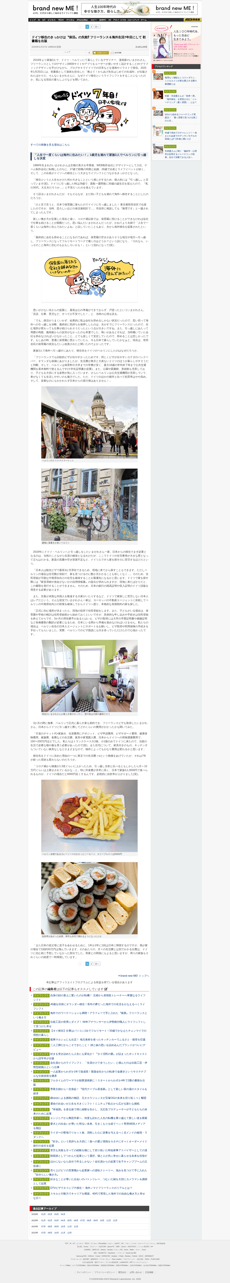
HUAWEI (87, 1250)
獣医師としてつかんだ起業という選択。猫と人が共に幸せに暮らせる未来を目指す (98, 1155)
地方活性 (140, 1259)
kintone (103, 1250)
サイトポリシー (84, 1272)
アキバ (116, 20)
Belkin (132, 1250)
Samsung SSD (81, 1256)
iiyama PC (110, 1247)
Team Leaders (116, 1259)
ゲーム (144, 20)
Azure (126, 1250)
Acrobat (110, 1250)
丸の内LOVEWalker (150, 1265)
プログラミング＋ (129, 1259)
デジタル (70, 20)
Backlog (127, 1256)
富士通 (79, 1247)
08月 (89, 1220)
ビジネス (52, 20)
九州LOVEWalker (136, 1265)
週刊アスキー (99, 1262)
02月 (50, 1214)
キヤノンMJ (118, 1250)
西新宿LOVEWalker (107, 1265)
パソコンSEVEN (143, 1247)
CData (121, 1256)
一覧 (88, 53)
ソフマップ (120, 1253)
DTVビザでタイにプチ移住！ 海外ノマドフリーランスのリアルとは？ (91, 1187)
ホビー (94, 20)
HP (152, 1247)
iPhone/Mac (82, 20)
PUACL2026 (155, 1259)
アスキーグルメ (104, 1259)
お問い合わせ (136, 1272)
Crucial (97, 1256)
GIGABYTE (102, 1253)
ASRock (91, 1256)
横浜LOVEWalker (93, 1265)
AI (39, 20)
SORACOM (106, 1256)
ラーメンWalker (65, 1265)
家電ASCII (94, 1259)
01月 (43, 1214)
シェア (67, 52)
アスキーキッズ (76, 1259)
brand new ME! (55, 9)
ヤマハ (138, 1250)
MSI (95, 1253)
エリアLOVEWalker (79, 1265)
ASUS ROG (132, 1247)
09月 (95, 1220)
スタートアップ (133, 20)
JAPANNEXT (149, 1256)
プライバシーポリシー (104, 1272)
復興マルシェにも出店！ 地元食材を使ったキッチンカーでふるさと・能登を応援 (97, 1039)
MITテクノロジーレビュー (139, 1262)
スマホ (123, 20)
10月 (102, 1220)
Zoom (144, 1250)
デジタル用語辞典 (112, 1262)
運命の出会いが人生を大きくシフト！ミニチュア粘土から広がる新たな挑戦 (94, 1103)
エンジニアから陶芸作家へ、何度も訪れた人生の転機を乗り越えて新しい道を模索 (98, 1118)
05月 (69, 1220)
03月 (56, 1214)
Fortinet (134, 1256)
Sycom (123, 1247)
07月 (82, 1220)
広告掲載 (149, 1272)
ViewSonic (111, 1253)
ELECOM (102, 1247)
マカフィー (93, 1247)
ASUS (141, 1256)
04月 (63, 1214)
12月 (115, 1220)
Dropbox (114, 1256)
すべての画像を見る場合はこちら (50, 144)
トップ (33, 20)
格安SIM (86, 1259)
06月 (76, 1220)
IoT (43, 20)
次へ (97, 27)
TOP (66, 1243)
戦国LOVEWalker (164, 1265)
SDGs (147, 1259)
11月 (108, 1220)
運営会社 (122, 1272)
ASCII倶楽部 (192, 19)
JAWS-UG (95, 1250)
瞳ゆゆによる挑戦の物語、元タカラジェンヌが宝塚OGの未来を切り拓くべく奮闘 (98, 1098)
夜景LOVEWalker (122, 1265)
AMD (117, 1247)
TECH (61, 20)
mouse (85, 1247)
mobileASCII (124, 1262)
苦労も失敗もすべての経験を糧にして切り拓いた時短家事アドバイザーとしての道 (98, 1150)
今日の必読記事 (87, 1262)
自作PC (102, 20)
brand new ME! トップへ (134, 975)
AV (109, 20)
